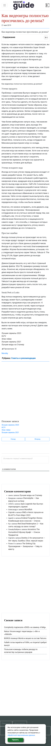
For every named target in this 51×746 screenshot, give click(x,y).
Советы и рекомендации (23, 358)
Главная (6, 723)
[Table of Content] (46, 37)
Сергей (11, 512)
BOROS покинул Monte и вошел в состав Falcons (25, 638)
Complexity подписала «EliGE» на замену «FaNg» (25, 627)
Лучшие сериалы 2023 (11, 333)
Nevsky (5, 353)
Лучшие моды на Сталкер (13, 344)
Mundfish (28, 509)
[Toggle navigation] (4, 5)
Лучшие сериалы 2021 (11, 342)
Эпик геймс (7, 339)
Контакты (19, 723)
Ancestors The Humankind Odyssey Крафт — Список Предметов (24, 532)
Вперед (37, 439)
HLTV (4, 336)
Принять (15, 740)
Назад (13, 439)
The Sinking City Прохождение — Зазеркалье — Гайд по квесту (25, 546)
